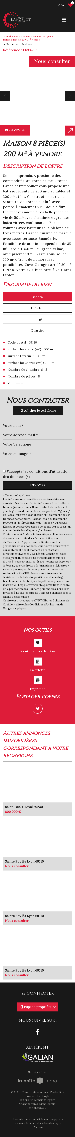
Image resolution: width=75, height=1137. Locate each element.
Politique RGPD (37, 1107)
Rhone (26, 36)
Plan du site (26, 1100)
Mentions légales (44, 1100)
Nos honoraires (28, 1104)
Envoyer (38, 485)
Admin (51, 1104)
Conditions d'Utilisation (44, 604)
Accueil (7, 36)
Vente (17, 36)
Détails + (37, 308)
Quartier (37, 330)
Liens (42, 1104)
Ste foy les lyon (42, 36)
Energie (38, 319)
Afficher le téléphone (38, 410)
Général (37, 297)
